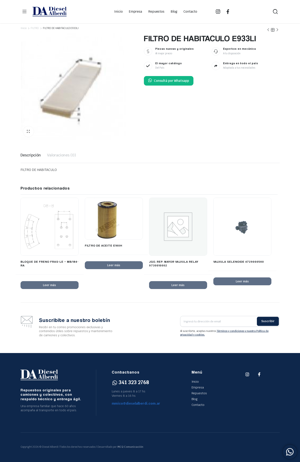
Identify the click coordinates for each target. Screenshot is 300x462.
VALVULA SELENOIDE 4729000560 (238, 261)
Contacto (190, 11)
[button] (28, 131)
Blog (174, 11)
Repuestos (156, 11)
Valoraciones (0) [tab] (61, 155)
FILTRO (35, 28)
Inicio (118, 11)
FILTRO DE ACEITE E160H (103, 245)
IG (218, 11)
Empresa (135, 11)
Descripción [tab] (31, 155)
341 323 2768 (130, 382)
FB (227, 11)
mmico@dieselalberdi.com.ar (136, 403)
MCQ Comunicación (130, 447)
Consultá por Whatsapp (168, 80)
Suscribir (267, 321)
